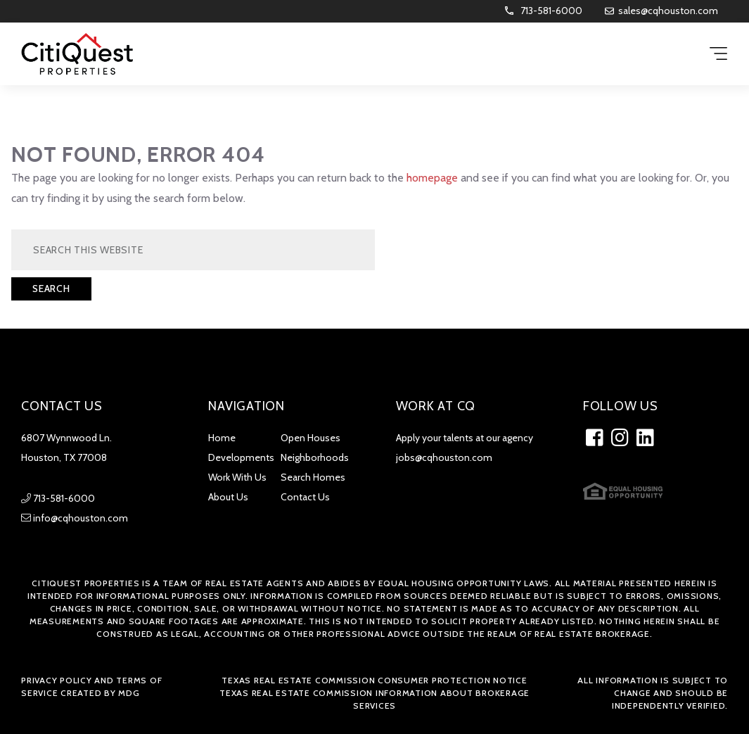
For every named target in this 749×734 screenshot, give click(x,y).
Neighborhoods (315, 457)
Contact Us (305, 497)
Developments (241, 457)
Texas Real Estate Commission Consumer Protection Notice (374, 680)
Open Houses (310, 437)
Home (222, 437)
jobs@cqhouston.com (444, 457)
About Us (228, 497)
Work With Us (237, 477)
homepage (432, 177)
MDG (128, 693)
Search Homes (313, 477)
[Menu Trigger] (718, 54)
